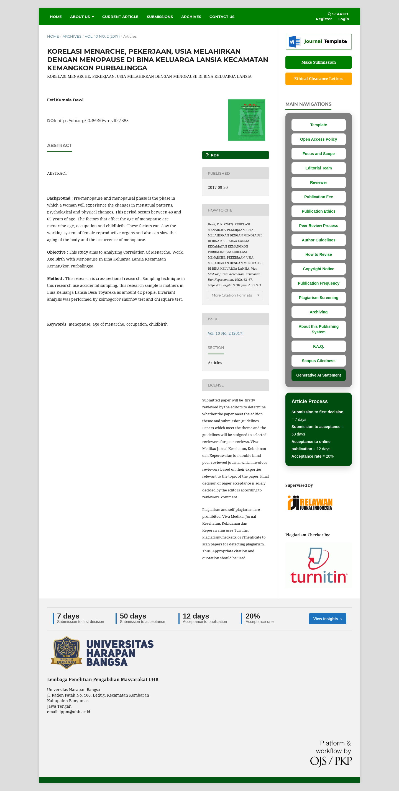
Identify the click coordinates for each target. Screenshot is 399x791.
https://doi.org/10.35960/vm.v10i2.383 (93, 120)
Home (56, 16)
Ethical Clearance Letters (318, 78)
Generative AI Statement (318, 375)
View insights (327, 619)
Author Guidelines (318, 240)
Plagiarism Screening (318, 297)
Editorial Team (318, 168)
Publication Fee (318, 197)
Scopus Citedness (318, 361)
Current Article (120, 16)
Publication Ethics (318, 211)
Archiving (319, 312)
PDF (214, 155)
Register (324, 19)
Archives (191, 16)
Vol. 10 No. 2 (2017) (102, 36)
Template (318, 125)
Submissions (160, 16)
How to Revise (318, 254)
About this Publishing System (319, 329)
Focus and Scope (319, 153)
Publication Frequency (318, 283)
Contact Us (221, 16)
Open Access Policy (318, 139)
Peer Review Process (318, 225)
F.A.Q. (318, 346)
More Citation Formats (232, 295)
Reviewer (318, 182)
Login (343, 19)
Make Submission (318, 62)
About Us (80, 16)
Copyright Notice (318, 269)
